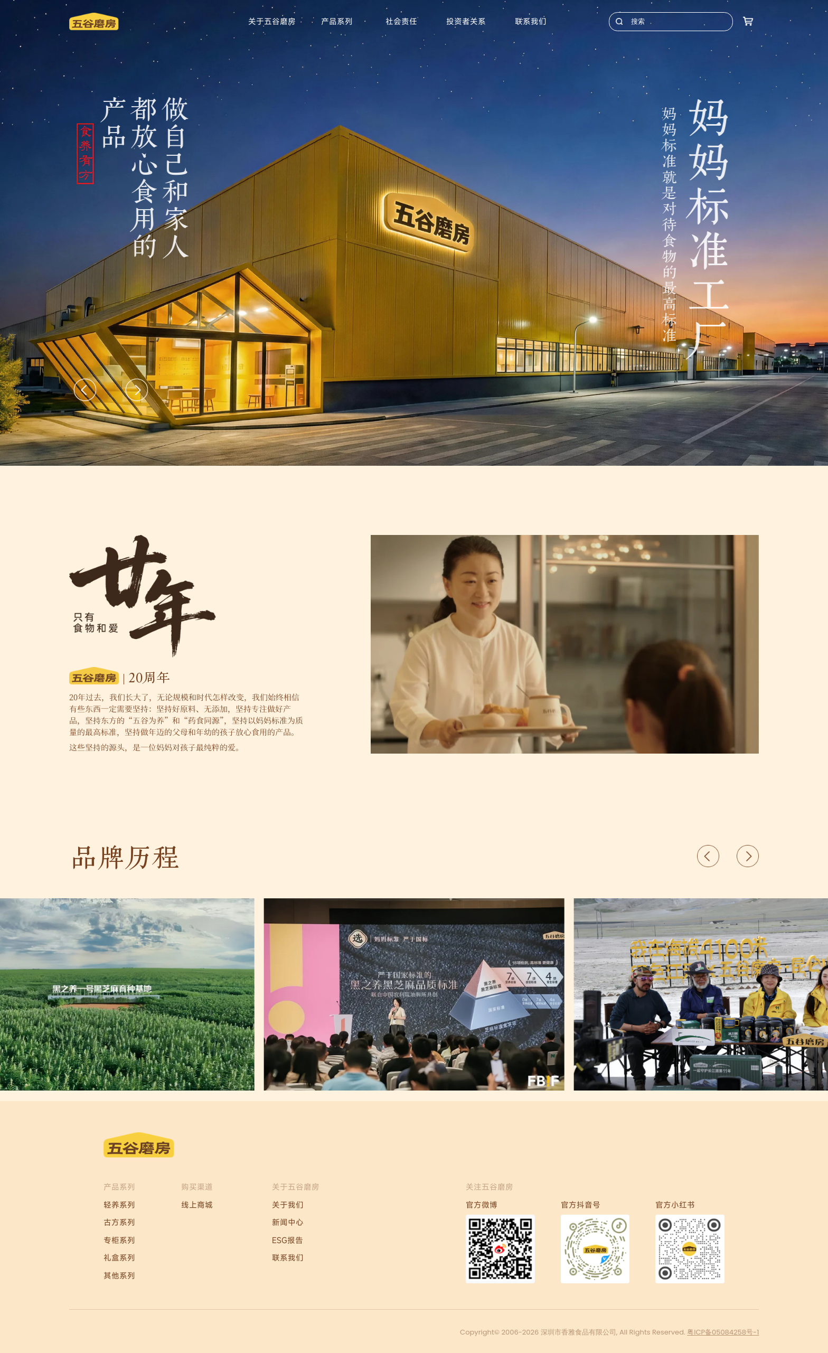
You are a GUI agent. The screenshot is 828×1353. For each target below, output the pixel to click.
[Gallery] (414, 233)
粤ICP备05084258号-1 (723, 1332)
